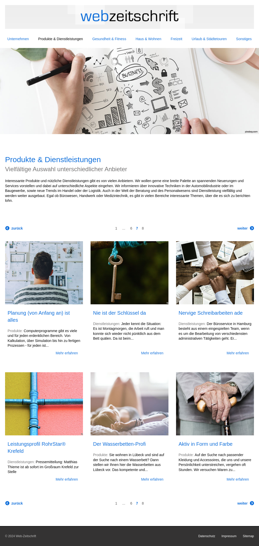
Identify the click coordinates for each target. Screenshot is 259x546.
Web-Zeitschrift (26, 536)
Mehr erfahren (67, 353)
